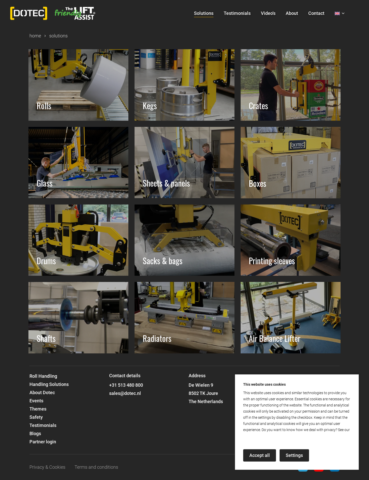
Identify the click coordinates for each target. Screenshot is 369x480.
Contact (316, 13)
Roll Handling (43, 376)
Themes (37, 409)
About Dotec (42, 392)
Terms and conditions (96, 467)
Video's (268, 13)
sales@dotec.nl (125, 393)
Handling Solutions (49, 384)
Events (36, 400)
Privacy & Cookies (47, 467)
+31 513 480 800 (126, 385)
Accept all (259, 455)
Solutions (203, 13)
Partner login (42, 441)
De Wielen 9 (201, 385)
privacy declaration (258, 436)
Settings (294, 455)
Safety (36, 417)
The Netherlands (206, 401)
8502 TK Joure (203, 393)
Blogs (35, 433)
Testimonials (237, 13)
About (292, 13)
